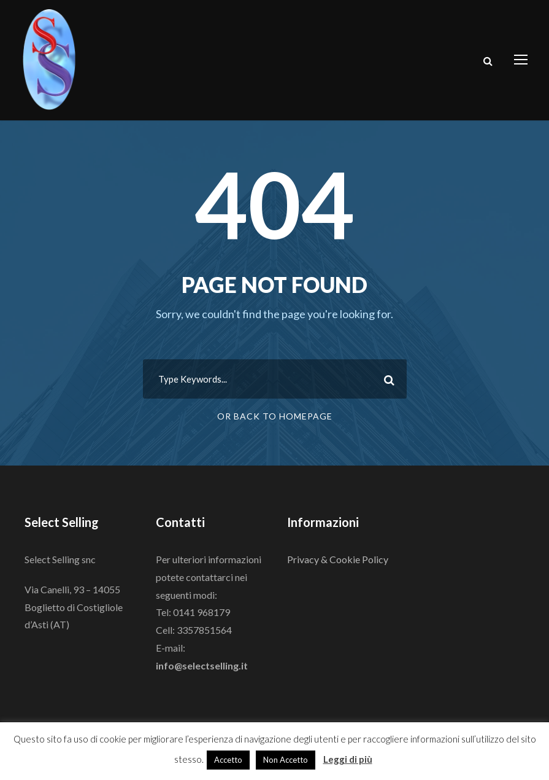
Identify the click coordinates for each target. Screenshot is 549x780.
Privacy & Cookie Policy (337, 559)
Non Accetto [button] (285, 760)
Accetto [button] (228, 760)
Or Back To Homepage (274, 416)
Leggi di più (347, 759)
